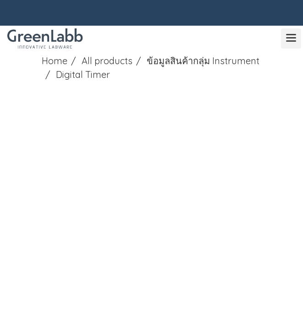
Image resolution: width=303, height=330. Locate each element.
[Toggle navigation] (291, 38)
